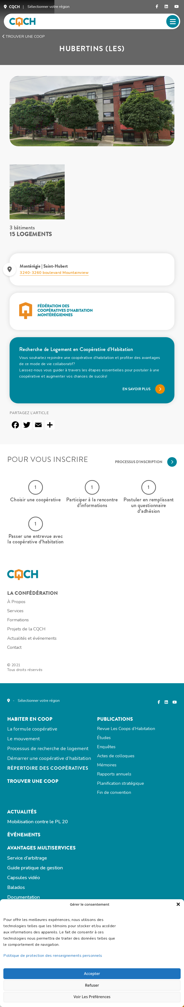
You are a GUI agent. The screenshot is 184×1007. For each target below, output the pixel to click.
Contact (20, 691)
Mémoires (112, 820)
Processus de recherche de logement (53, 802)
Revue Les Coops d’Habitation (132, 781)
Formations (23, 662)
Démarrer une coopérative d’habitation (55, 813)
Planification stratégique (126, 840)
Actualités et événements (37, 682)
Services (21, 652)
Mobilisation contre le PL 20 (43, 882)
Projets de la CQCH (32, 672)
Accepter (91, 969)
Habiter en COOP (35, 772)
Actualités (27, 871)
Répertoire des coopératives (53, 823)
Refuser (91, 982)
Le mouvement (29, 792)
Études (109, 791)
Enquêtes (112, 801)
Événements (29, 896)
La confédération (38, 633)
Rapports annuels (120, 830)
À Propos (22, 642)
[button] (176, 905)
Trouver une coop (23, 42)
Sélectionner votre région (49, 8)
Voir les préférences (92, 995)
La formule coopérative (38, 781)
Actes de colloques (121, 810)
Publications (121, 772)
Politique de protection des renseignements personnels (54, 951)
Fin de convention (120, 850)
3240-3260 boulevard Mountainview (54, 283)
